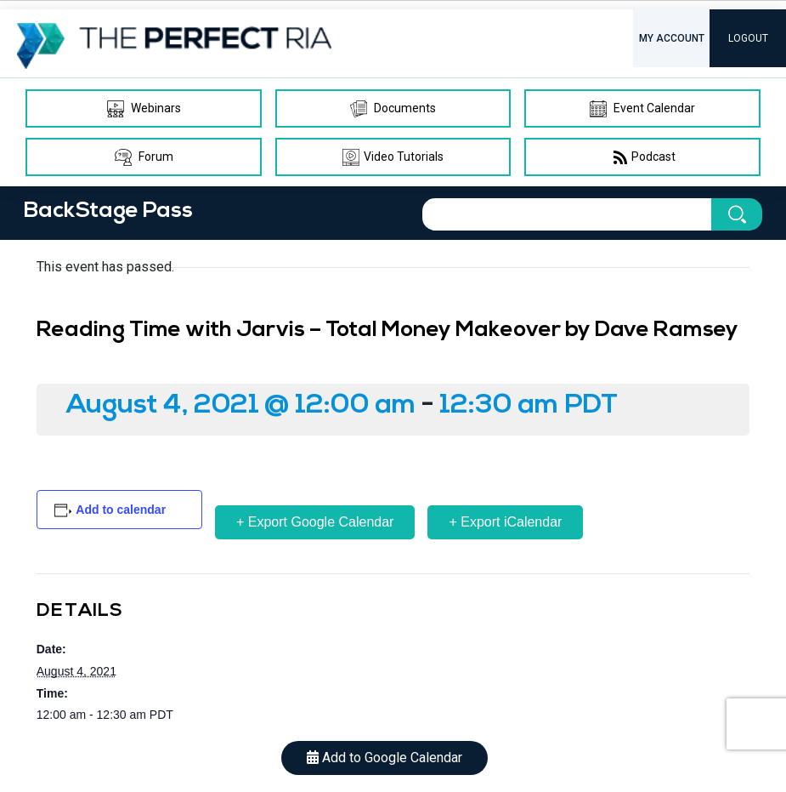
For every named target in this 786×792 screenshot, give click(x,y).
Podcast (643, 157)
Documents (393, 108)
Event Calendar (642, 108)
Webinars (144, 108)
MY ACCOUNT (671, 38)
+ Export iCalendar (505, 522)
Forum (144, 157)
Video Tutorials (393, 157)
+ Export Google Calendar (314, 522)
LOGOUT (748, 38)
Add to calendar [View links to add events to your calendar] (121, 509)
